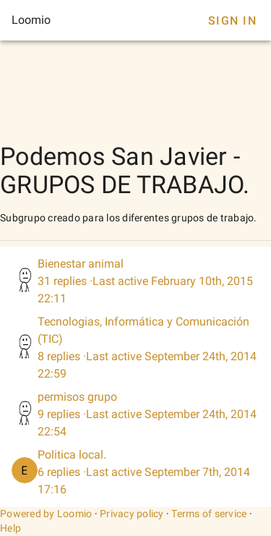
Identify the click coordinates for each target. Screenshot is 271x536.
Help (10, 528)
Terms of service (208, 513)
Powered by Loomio (46, 513)
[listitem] (135, 281)
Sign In (232, 20)
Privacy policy (132, 513)
